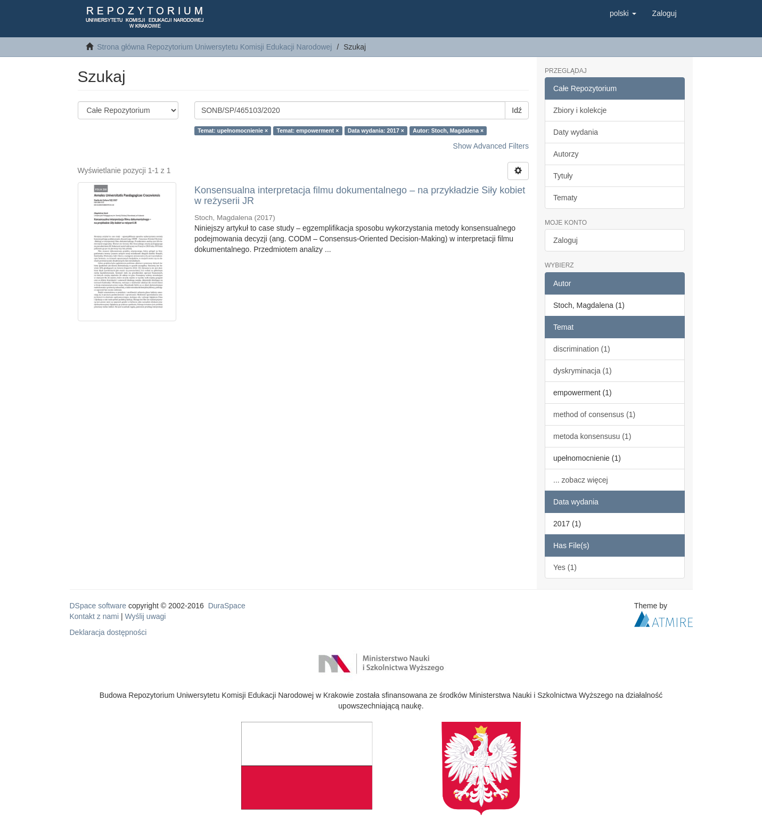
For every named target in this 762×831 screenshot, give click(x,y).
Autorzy (565, 154)
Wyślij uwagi (145, 616)
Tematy (565, 197)
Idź (517, 110)
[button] (623, 13)
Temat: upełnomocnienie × (233, 130)
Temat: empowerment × (308, 130)
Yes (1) (565, 567)
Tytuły (563, 176)
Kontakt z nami (94, 616)
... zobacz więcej (580, 480)
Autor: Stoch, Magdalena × (448, 130)
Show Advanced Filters (491, 146)
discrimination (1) (581, 349)
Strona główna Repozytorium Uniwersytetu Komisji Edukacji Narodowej (214, 47)
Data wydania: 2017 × (376, 130)
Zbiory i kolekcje (580, 110)
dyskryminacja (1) (582, 370)
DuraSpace (226, 605)
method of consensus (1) (594, 414)
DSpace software (98, 605)
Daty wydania (575, 132)
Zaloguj (565, 240)
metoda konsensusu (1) (592, 436)
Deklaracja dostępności (108, 632)
